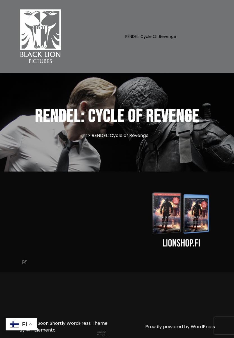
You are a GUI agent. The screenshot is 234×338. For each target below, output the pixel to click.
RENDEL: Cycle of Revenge (150, 36)
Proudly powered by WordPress (180, 326)
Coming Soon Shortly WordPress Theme (63, 323)
